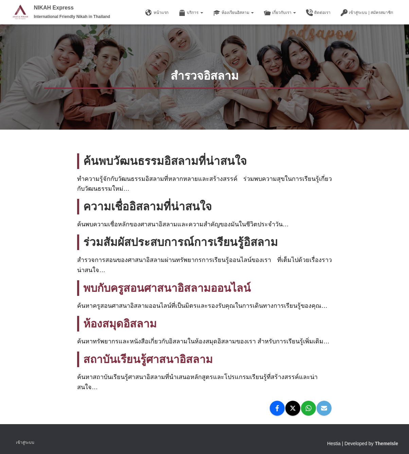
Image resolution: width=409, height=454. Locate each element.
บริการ (191, 13)
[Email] (324, 408)
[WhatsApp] (308, 408)
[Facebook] (277, 408)
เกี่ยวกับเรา (280, 13)
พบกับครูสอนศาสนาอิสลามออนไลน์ (170, 288)
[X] (292, 408)
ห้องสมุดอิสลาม (121, 323)
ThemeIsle (386, 443)
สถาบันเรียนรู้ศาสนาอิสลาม (150, 359)
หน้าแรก (156, 13)
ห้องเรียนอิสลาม (233, 13)
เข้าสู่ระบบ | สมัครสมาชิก (367, 13)
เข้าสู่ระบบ (25, 442)
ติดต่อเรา (318, 13)
